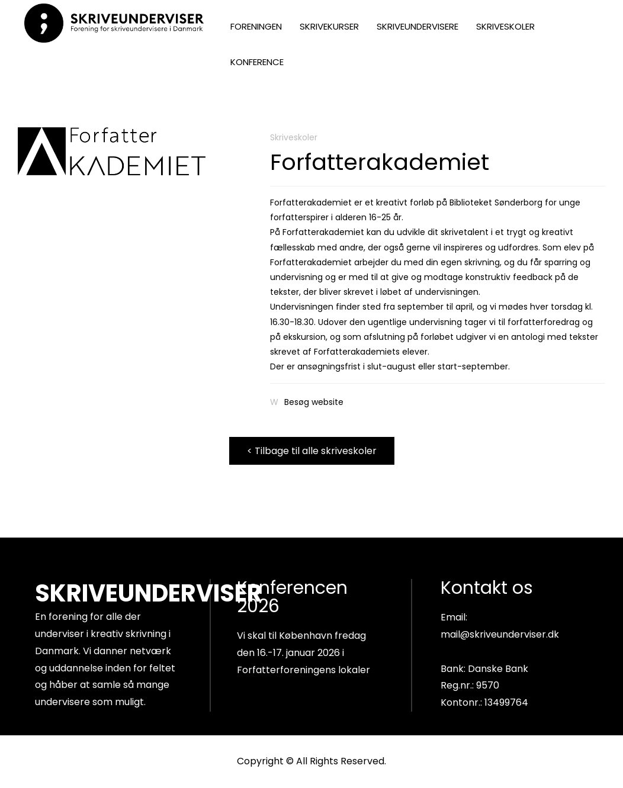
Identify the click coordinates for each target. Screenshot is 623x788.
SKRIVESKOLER (505, 26)
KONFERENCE (257, 62)
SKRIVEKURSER (329, 26)
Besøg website (313, 402)
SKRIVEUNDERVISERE (417, 26)
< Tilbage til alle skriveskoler (312, 451)
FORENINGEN (256, 26)
